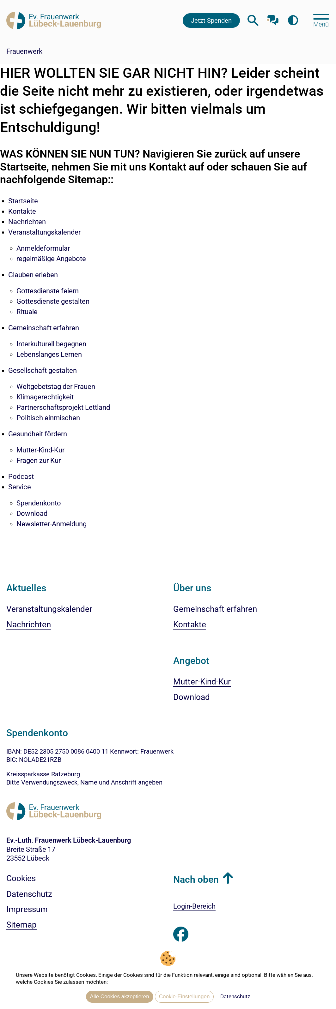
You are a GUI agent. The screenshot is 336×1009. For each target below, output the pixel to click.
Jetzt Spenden (211, 20)
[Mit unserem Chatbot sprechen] (273, 18)
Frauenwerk (24, 51)
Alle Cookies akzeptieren (119, 997)
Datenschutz (235, 996)
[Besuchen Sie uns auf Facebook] (180, 934)
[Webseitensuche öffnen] (253, 20)
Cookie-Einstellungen (184, 997)
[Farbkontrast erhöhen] (293, 20)
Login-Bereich (194, 906)
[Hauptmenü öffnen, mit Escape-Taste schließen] (321, 20)
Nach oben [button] (196, 879)
